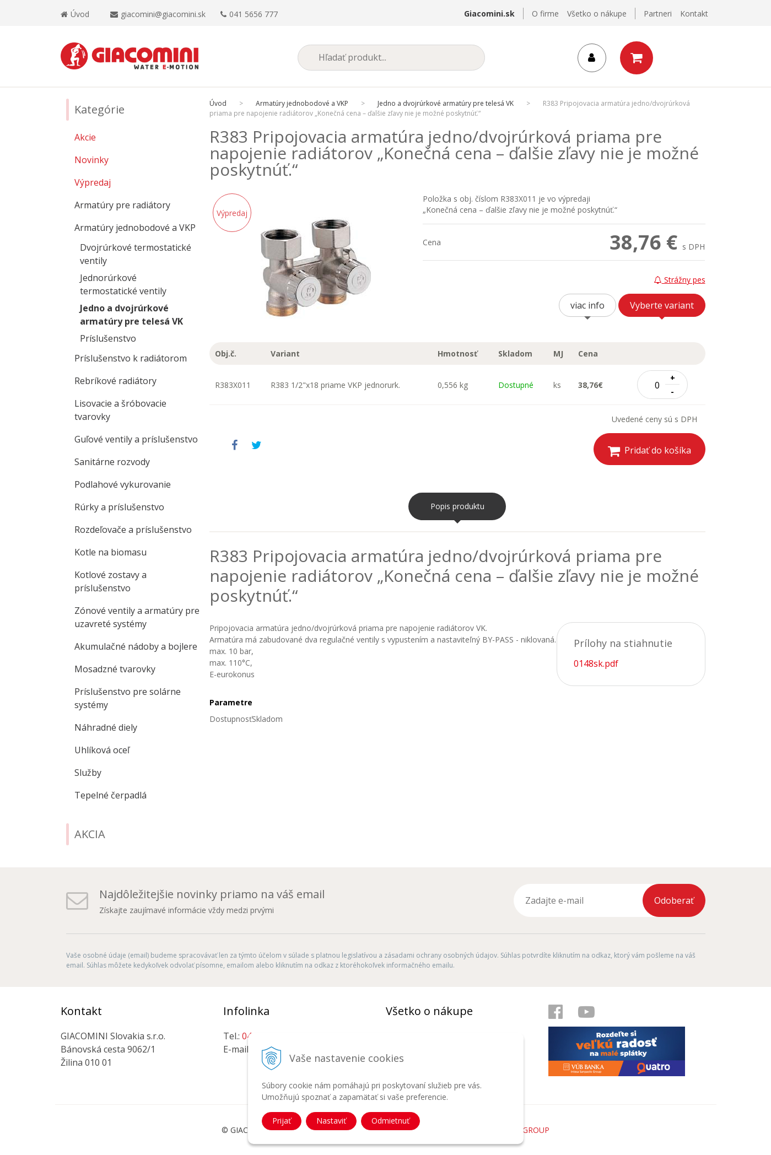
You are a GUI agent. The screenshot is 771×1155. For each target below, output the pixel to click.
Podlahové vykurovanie (122, 484)
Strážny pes (679, 279)
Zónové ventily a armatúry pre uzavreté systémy (137, 617)
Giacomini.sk (489, 13)
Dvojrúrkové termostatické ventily (135, 254)
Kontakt (694, 13)
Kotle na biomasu (110, 552)
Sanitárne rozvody (112, 462)
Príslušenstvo (108, 338)
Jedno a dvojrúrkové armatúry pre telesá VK (131, 314)
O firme (545, 13)
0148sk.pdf (596, 663)
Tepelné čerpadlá (110, 795)
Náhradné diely (105, 727)
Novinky (91, 160)
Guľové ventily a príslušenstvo (136, 439)
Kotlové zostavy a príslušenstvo (110, 581)
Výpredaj (92, 182)
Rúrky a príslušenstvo (119, 507)
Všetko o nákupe (597, 13)
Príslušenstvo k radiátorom (130, 358)
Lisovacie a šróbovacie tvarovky (120, 410)
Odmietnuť (390, 1120)
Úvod (75, 14)
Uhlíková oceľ (102, 750)
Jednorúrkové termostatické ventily (123, 284)
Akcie (85, 137)
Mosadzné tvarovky (114, 669)
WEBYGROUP (525, 1130)
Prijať (281, 1120)
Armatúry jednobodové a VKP (135, 228)
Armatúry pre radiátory (122, 205)
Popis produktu (457, 506)
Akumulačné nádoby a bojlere (135, 646)
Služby (87, 773)
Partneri (658, 13)
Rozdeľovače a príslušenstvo (133, 529)
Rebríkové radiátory (115, 381)
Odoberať (674, 900)
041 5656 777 (253, 14)
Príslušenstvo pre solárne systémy (127, 698)
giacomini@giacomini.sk (163, 14)
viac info (587, 305)
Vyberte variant (662, 305)
